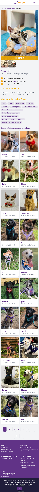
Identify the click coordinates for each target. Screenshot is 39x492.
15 (16, 436)
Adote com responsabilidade (6, 448)
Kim (3, 272)
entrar (33, 3)
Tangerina (25, 213)
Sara (14, 81)
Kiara (23, 243)
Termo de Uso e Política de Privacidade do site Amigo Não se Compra (19, 483)
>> (22, 436)
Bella (4, 184)
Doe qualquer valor (26, 447)
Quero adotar (11, 8)
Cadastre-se (5, 476)
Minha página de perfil (8, 474)
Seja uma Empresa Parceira (29, 450)
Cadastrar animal (6, 458)
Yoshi (4, 243)
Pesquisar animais (7, 452)
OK (19, 489)
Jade (23, 302)
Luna (4, 213)
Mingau (24, 272)
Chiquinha (6, 360)
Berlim (4, 155)
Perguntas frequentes (27, 463)
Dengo (4, 390)
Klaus (23, 184)
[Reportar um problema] (12, 71)
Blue (23, 360)
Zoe (22, 155)
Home (4, 8)
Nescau (5, 302)
